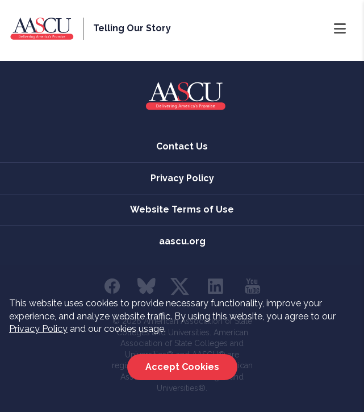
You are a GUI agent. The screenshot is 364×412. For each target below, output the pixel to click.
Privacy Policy (38, 328)
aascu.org (182, 241)
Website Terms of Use (182, 209)
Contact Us (182, 146)
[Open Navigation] (340, 29)
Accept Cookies (182, 366)
